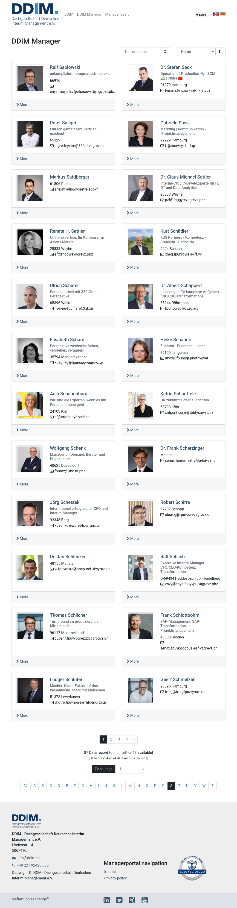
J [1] (106, 786)
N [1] (138, 786)
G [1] (82, 786)
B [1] (42, 786)
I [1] (98, 786)
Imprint (110, 872)
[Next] (134, 739)
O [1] (147, 786)
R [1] (163, 786)
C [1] (50, 786)
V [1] (195, 786)
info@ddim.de (26, 858)
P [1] (155, 786)
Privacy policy (115, 878)
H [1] (91, 786)
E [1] (67, 786)
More (22, 105)
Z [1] (212, 786)
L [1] (122, 786)
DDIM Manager (89, 14)
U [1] (187, 786)
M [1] (130, 786)
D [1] (59, 786)
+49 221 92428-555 (30, 865)
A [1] (34, 786)
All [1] (25, 786)
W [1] (203, 786)
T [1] (179, 786)
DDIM (68, 14)
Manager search (118, 14)
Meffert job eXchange (30, 899)
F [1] (75, 786)
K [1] (114, 786)
